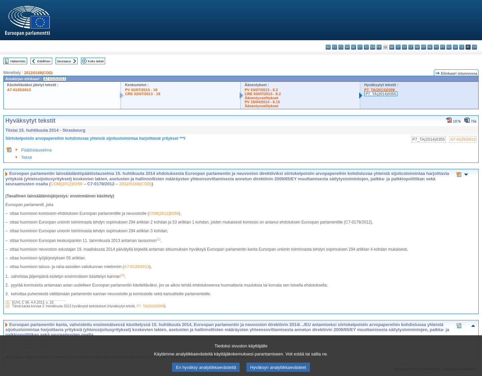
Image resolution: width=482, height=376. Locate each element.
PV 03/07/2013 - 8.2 (261, 90)
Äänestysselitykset (261, 98)
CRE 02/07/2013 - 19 (142, 94)
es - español (334, 47)
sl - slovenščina (461, 47)
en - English (372, 47)
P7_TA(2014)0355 (381, 94)
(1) (7, 302)
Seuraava (64, 61)
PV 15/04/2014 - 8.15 (262, 102)
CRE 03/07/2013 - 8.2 (263, 94)
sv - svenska (474, 47)
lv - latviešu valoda (404, 47)
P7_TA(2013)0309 (379, 90)
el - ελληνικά (366, 47)
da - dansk (347, 47)
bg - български (328, 47)
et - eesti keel (360, 47)
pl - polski (436, 47)
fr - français (379, 47)
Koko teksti (96, 61)
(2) (7, 306)
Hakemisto (17, 61)
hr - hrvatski (391, 47)
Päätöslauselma (36, 149)
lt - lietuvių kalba (410, 47)
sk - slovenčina (455, 47)
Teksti (26, 157)
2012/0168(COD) (38, 73)
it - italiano (398, 47)
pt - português (442, 47)
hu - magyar (417, 47)
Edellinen (43, 61)
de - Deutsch (353, 47)
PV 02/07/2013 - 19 (141, 90)
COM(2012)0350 (66, 183)
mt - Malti (423, 47)
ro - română (449, 47)
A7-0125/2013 (19, 90)
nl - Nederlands (429, 47)
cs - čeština (340, 47)
